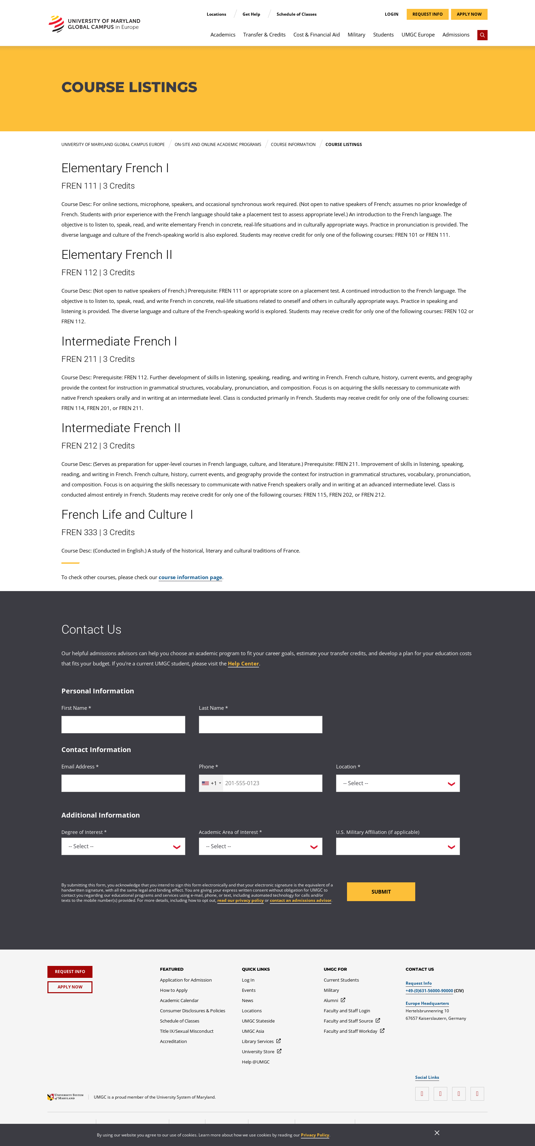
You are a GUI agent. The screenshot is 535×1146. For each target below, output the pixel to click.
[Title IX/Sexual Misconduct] (187, 1031)
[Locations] (252, 1011)
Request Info (419, 983)
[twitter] (460, 1091)
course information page (190, 577)
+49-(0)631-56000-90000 (429, 991)
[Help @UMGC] (256, 1062)
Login (392, 14)
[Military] (331, 990)
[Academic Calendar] (179, 1000)
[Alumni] (335, 1000)
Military (356, 34)
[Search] (482, 35)
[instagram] (423, 1091)
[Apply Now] (69, 987)
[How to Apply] (174, 990)
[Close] (437, 1133)
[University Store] (262, 1051)
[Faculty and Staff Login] (347, 1011)
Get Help (252, 14)
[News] (247, 1000)
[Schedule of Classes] (179, 1021)
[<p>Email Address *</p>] (123, 783)
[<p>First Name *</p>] (123, 724)
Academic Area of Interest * (230, 832)
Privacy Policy (315, 1135)
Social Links (427, 1077)
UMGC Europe (418, 34)
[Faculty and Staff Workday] (354, 1031)
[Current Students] (341, 980)
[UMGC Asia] (253, 1031)
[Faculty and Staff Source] (352, 1021)
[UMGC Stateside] (258, 1021)
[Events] (249, 990)
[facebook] (442, 1091)
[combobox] (211, 783)
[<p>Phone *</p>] (261, 783)
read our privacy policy (240, 900)
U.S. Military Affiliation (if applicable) (377, 832)
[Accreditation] (173, 1041)
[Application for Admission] (186, 980)
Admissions (456, 34)
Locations (217, 14)
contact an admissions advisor (300, 900)
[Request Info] (69, 972)
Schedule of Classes (297, 14)
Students (383, 34)
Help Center (243, 663)
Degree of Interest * (84, 832)
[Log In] (248, 980)
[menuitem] (223, 38)
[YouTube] (479, 1091)
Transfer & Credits (264, 34)
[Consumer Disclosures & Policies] (192, 1011)
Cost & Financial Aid (316, 34)
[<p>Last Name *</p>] (261, 724)
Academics (223, 34)
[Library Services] (261, 1041)
